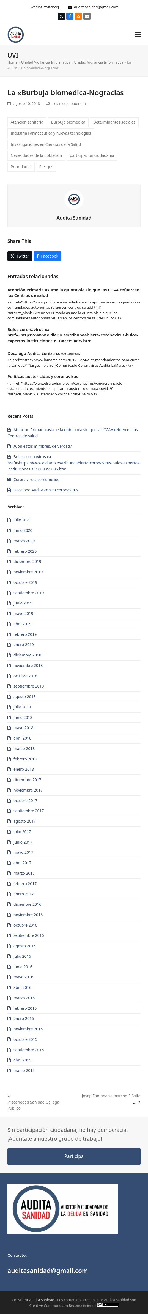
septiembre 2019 (28, 592)
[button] (138, 34)
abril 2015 (22, 1060)
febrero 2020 (25, 551)
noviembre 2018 (28, 665)
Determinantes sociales (114, 122)
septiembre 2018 (28, 686)
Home (12, 62)
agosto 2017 (24, 821)
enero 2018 (23, 769)
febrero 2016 (25, 1008)
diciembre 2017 (27, 779)
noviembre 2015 (28, 1028)
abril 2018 (22, 738)
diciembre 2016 (27, 904)
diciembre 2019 (27, 561)
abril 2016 (22, 987)
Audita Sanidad (74, 218)
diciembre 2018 (27, 655)
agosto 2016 (24, 945)
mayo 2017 (23, 852)
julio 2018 (22, 707)
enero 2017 (23, 893)
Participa (74, 1156)
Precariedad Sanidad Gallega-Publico (34, 1105)
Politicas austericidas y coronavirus (42, 376)
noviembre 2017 (28, 790)
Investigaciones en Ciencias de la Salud (46, 144)
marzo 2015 (24, 1070)
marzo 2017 (24, 873)
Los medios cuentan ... (70, 103)
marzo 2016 (24, 997)
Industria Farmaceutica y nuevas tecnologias (51, 133)
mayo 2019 (23, 613)
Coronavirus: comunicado (36, 479)
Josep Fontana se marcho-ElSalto (111, 1095)
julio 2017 (22, 831)
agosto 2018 (24, 696)
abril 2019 (22, 623)
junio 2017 (22, 842)
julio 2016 (22, 956)
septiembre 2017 (28, 810)
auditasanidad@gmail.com (96, 6)
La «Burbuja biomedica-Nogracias (65, 92)
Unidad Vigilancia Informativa (45, 62)
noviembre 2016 (28, 914)
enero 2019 (23, 644)
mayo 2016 (23, 976)
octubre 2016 (25, 925)
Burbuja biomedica (68, 122)
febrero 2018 (25, 759)
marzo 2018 (24, 748)
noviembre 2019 (28, 571)
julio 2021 (22, 519)
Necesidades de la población (36, 155)
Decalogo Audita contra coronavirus (43, 353)
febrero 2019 (25, 634)
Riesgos (46, 166)
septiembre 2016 (28, 935)
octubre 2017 (25, 800)
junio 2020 (22, 530)
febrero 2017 (25, 883)
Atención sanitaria (27, 122)
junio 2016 (22, 966)
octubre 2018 (25, 675)
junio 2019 (22, 603)
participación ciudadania (92, 155)
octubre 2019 (25, 582)
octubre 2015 (25, 1039)
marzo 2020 (24, 540)
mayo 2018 (23, 727)
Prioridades (21, 166)
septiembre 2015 (28, 1049)
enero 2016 (23, 1018)
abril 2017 (22, 862)
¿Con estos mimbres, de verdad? (42, 446)
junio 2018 (22, 717)
